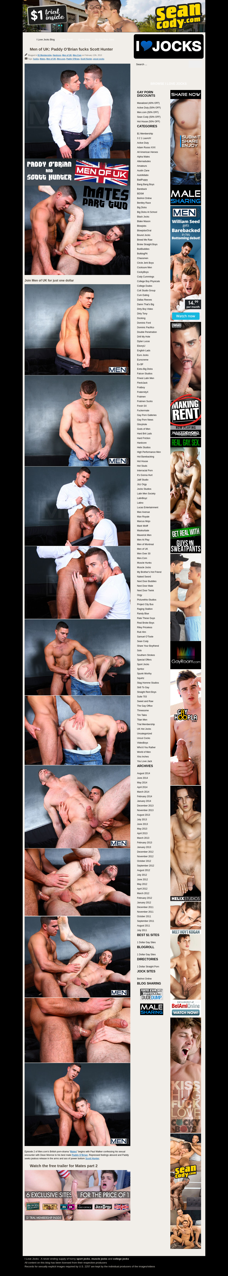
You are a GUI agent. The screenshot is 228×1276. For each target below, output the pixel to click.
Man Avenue (143, 512)
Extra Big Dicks (145, 369)
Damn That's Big (145, 304)
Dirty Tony (142, 313)
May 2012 (142, 884)
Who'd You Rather (146, 747)
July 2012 (142, 875)
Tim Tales (142, 715)
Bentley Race (144, 203)
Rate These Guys (146, 618)
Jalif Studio (142, 479)
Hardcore (57, 55)
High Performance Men (149, 452)
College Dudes (144, 286)
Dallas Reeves (144, 299)
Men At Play (143, 539)
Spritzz (140, 669)
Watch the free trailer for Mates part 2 (64, 1166)
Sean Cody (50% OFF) (149, 117)
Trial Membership (146, 724)
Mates (42, 59)
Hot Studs (142, 466)
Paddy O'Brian (73, 59)
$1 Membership (45, 55)
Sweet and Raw (145, 701)
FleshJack (142, 382)
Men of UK (67, 55)
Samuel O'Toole (145, 636)
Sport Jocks (143, 664)
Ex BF (140, 364)
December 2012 (145, 851)
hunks (36, 59)
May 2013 (142, 828)
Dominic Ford (144, 322)
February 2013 (144, 842)
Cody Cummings (145, 276)
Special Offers (144, 659)
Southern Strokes (146, 655)
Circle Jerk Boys (145, 263)
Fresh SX (142, 406)
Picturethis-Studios (146, 599)
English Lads (143, 350)
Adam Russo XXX (146, 147)
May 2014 (142, 782)
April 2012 (142, 888)
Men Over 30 (143, 553)
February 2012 (144, 898)
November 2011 (145, 911)
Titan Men (142, 719)
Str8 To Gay (143, 687)
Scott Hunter (86, 59)
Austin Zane (143, 170)
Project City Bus (145, 604)
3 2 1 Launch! (144, 138)
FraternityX (142, 392)
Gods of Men (143, 429)
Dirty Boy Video (145, 309)
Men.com (61, 59)
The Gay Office (144, 706)
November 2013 (145, 810)
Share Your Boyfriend (148, 646)
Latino (140, 502)
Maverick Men (144, 535)
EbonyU (141, 346)
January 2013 (144, 847)
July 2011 (142, 930)
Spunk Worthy (144, 673)
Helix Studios (144, 447)
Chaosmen (142, 258)
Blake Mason (143, 221)
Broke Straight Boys (147, 244)
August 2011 (143, 925)
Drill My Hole (143, 336)
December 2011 (145, 907)
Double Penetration (147, 332)
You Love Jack (144, 761)
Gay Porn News (145, 419)
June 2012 (142, 879)
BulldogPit (142, 253)
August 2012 (143, 870)
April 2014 (142, 787)
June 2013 (142, 824)
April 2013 (142, 833)
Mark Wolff (142, 526)
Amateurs (142, 166)
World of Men (144, 752)
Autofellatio (142, 175)
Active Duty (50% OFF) (149, 107)
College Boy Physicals (148, 281)
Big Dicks (142, 207)
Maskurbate (143, 530)
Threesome (143, 710)
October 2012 (144, 861)
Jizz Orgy (142, 484)
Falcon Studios (144, 373)
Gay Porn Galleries (146, 415)
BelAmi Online (144, 198)
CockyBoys (143, 272)
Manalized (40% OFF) (148, 103)
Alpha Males (143, 156)
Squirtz (140, 678)
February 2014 (144, 796)
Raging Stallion (145, 609)
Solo (139, 650)
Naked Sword (144, 576)
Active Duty (143, 143)
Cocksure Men (144, 267)
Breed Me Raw (144, 239)
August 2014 (143, 773)
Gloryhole (142, 424)
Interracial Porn (145, 470)
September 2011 (145, 921)
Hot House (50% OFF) (148, 121)
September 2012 (145, 865)
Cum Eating (143, 295)
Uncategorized (144, 733)
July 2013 (142, 819)
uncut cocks (98, 59)
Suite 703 (142, 696)
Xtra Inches (143, 756)
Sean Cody (142, 641)
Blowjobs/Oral (144, 230)
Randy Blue (143, 613)
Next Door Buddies (146, 581)
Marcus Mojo (143, 521)
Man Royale (143, 516)
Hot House (142, 461)
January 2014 (144, 801)
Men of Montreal (145, 544)
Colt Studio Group (146, 290)
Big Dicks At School (147, 212)
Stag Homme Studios (148, 682)
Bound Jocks (143, 235)
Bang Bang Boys (145, 184)
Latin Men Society (146, 493)
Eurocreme (142, 359)
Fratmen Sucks (145, 401)
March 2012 (143, 893)
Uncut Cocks (143, 738)
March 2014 (143, 791)
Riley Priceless (144, 627)
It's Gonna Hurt (144, 475)
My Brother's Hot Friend (149, 572)
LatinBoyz (142, 498)
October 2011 (144, 916)
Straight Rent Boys (146, 692)
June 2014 (142, 778)
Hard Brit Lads (144, 433)
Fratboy (141, 387)
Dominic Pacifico (145, 327)
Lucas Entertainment (147, 507)
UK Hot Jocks (144, 729)
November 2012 (145, 856)
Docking (141, 318)
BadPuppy (142, 179)
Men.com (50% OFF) (148, 112)
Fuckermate (143, 410)
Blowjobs (141, 226)
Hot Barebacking (145, 456)
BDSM (140, 193)
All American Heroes (147, 152)
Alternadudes (144, 161)
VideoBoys (142, 742)
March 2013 (143, 838)
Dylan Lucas (143, 341)
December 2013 (145, 805)
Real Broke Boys (145, 622)
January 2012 (144, 902)
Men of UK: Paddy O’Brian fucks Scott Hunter (71, 49)
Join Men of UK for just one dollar (49, 280)
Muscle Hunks (144, 562)
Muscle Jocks (144, 567)
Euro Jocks (142, 355)
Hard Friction (143, 438)
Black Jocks (143, 216)
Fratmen (141, 396)
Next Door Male (145, 586)
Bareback (142, 189)
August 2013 (143, 815)
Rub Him (141, 632)
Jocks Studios (144, 489)
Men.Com (77, 55)
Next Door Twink (145, 590)
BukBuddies (143, 249)
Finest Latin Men (145, 378)
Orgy (139, 595)
